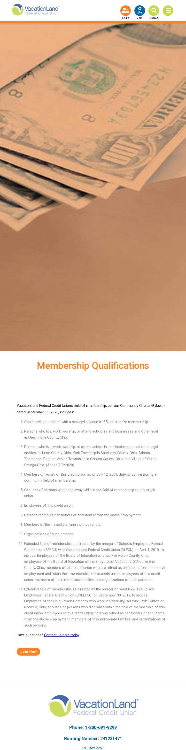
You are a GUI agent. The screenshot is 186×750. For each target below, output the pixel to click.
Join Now (28, 651)
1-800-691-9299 (101, 727)
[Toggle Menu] (169, 10)
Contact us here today (61, 635)
